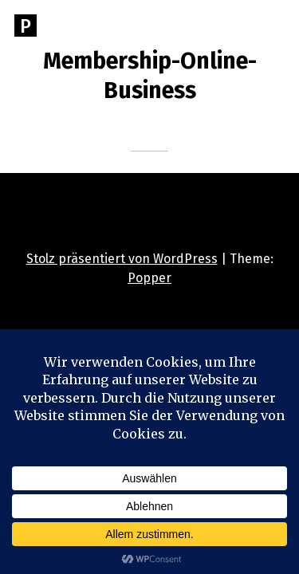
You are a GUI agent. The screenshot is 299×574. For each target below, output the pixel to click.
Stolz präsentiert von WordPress (122, 258)
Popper (149, 277)
